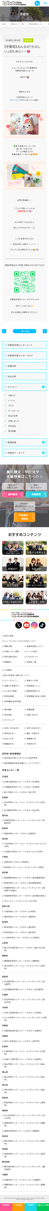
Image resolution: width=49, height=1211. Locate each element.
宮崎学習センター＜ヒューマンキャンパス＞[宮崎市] (24, 1155)
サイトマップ (9, 720)
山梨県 (5, 942)
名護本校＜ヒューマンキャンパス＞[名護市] (22, 1179)
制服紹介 (8, 662)
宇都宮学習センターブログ (20, 355)
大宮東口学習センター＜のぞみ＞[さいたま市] (23, 851)
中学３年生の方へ (34, 728)
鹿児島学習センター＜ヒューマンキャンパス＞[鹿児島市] (24, 1168)
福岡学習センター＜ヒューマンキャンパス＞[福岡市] (24, 1124)
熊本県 (5, 1136)
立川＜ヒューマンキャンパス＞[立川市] (20, 901)
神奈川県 (6, 906)
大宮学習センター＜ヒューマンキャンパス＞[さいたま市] (25, 845)
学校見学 (8, 714)
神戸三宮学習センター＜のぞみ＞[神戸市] (22, 1041)
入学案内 (8, 670)
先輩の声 (12, 365)
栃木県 (5, 815)
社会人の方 (9, 738)
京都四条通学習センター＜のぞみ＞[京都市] (23, 1030)
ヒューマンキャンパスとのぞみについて (20, 641)
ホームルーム (13, 410)
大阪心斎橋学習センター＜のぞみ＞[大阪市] (23, 1012)
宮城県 (5, 797)
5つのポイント (32, 656)
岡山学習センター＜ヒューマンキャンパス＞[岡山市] (24, 1078)
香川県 (5, 1084)
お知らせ (11, 395)
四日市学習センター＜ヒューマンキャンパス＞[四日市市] (24, 1000)
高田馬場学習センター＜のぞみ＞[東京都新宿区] (24, 877)
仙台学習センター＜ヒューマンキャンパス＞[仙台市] (24, 803)
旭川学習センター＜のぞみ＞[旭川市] (20, 792)
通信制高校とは (33, 691)
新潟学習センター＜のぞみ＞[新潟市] (20, 927)
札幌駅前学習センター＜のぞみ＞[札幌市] (22, 787)
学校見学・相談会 (24, 517)
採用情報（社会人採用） (36, 696)
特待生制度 (9, 696)
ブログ (11, 405)
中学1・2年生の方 (11, 728)
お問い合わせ (32, 714)
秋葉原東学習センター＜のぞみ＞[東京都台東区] (24, 895)
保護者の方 (31, 738)
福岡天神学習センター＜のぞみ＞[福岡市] (22, 1131)
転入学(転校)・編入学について (16, 675)
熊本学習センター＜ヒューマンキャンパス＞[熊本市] (24, 1142)
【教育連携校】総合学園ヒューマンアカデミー (23, 763)
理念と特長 (9, 635)
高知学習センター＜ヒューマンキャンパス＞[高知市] (24, 1104)
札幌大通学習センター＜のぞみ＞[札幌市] (22, 781)
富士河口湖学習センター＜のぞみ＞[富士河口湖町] (24, 949)
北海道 (5, 776)
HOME (3, 24)
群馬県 (5, 828)
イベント (11, 400)
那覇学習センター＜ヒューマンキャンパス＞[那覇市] (24, 1186)
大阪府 (5, 1007)
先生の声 (12, 376)
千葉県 (5, 856)
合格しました (13, 421)
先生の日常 (13, 415)
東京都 (5, 872)
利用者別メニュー (34, 685)
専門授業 (12, 431)
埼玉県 (5, 838)
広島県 (5, 1046)
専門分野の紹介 (11, 656)
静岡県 (5, 955)
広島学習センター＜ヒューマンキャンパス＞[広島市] (24, 1052)
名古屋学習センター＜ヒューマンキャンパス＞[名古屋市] (24, 982)
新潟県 (5, 922)
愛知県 (5, 976)
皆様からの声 (32, 680)
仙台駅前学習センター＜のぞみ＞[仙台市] (22, 810)
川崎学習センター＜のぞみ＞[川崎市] (20, 911)
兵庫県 (5, 1036)
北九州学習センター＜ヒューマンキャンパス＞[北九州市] (24, 1116)
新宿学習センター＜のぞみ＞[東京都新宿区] (23, 883)
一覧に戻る (24, 331)
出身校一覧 (31, 662)
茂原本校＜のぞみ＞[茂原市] (16, 862)
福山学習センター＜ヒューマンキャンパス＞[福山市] (24, 1065)
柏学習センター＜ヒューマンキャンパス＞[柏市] (24, 867)
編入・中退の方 (33, 733)
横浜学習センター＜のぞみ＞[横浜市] (20, 916)
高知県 (5, 1097)
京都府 (5, 1025)
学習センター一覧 (17, 24)
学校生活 (12, 426)
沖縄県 (5, 1174)
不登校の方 (31, 743)
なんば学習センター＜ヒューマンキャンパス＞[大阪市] (25, 1019)
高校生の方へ (10, 733)
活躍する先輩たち (11, 685)
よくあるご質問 (10, 691)
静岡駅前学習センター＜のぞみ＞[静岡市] (22, 961)
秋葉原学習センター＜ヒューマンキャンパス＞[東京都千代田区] (24, 889)
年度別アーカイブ (16, 452)
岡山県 (5, 1072)
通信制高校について (35, 646)
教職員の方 (9, 743)
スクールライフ (10, 680)
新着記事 (12, 442)
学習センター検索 (11, 651)
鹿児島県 (6, 1161)
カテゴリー (13, 386)
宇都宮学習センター (35, 24)
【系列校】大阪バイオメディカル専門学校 (20, 758)
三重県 (5, 994)
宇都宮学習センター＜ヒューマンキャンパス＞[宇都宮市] (24, 821)
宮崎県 (5, 1149)
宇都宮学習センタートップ (20, 345)
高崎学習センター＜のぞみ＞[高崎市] (20, 833)
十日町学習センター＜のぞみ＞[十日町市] (22, 937)
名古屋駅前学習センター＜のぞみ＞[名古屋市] (24, 989)
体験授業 (36, 494)
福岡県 (5, 1110)
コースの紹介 (32, 651)
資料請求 (13, 494)
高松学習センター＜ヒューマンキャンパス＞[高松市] (24, 1091)
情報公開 (8, 646)
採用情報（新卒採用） (13, 701)
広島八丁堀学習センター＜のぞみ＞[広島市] (23, 1059)
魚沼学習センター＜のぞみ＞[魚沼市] (20, 932)
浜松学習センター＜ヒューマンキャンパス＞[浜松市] (24, 967)
